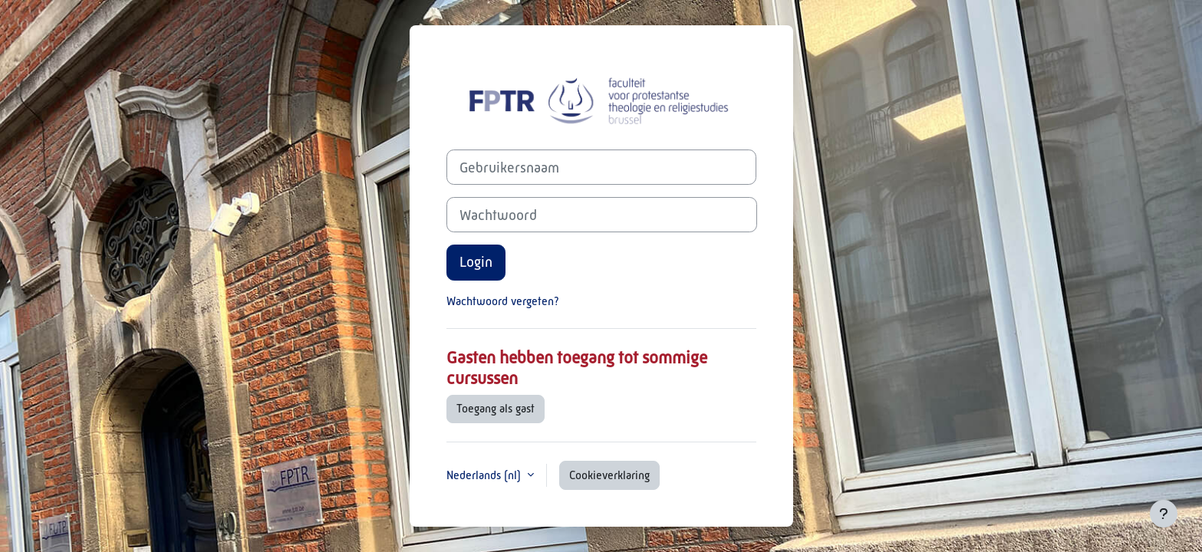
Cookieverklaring (609, 474)
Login (475, 262)
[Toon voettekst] (1163, 513)
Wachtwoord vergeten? (502, 300)
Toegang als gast (495, 408)
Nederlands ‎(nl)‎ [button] (485, 474)
